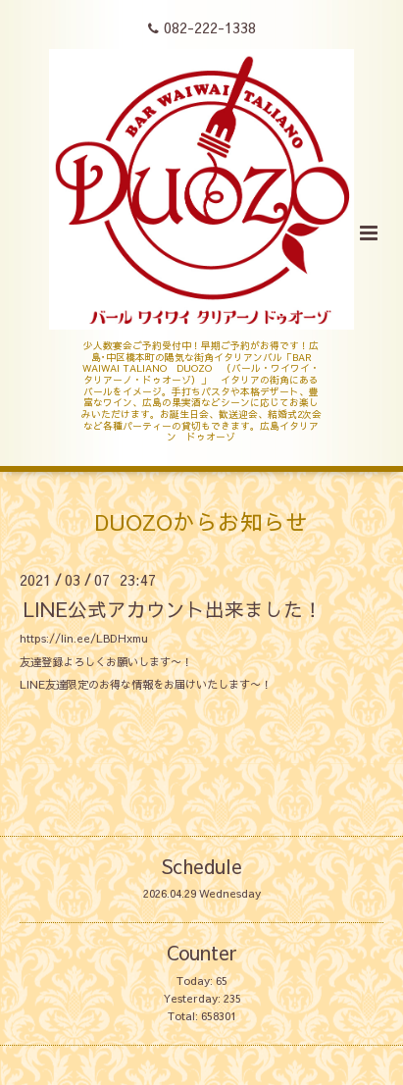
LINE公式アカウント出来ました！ (173, 607)
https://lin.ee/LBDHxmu (84, 638)
